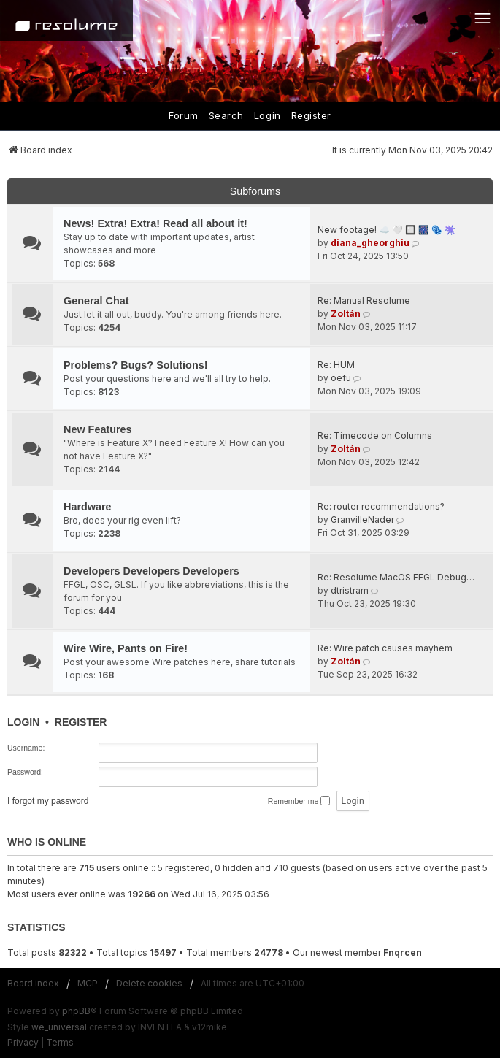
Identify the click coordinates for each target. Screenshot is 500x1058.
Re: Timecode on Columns (375, 435)
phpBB (76, 1010)
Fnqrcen (402, 952)
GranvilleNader (362, 519)
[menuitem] (23, 1043)
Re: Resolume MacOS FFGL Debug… (396, 577)
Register (311, 115)
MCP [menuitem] (87, 983)
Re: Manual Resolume (364, 300)
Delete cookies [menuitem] (149, 983)
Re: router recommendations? (381, 506)
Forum (184, 115)
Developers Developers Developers (151, 571)
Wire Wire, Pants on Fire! (126, 648)
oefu (341, 377)
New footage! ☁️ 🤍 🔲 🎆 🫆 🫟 (386, 229)
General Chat (96, 301)
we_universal (59, 1026)
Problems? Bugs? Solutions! (135, 365)
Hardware (88, 507)
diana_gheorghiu (370, 242)
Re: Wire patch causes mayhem (385, 648)
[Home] (66, 20)
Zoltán (346, 313)
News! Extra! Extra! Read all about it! (155, 223)
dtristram (350, 590)
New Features (98, 429)
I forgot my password (47, 801)
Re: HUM (336, 364)
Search (226, 115)
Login (267, 115)
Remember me (299, 800)
